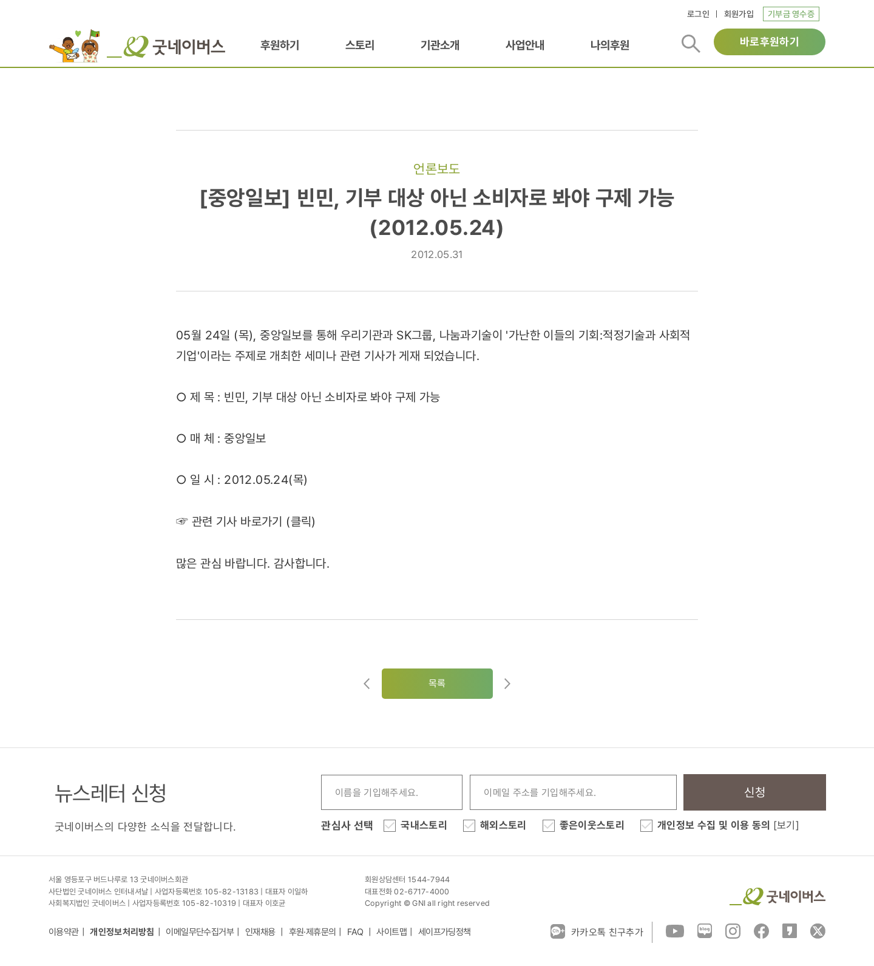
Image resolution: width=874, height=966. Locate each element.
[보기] (786, 825)
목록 (437, 683)
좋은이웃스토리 (592, 825)
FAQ (356, 932)
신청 (754, 792)
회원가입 (739, 14)
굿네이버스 (777, 896)
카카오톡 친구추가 (596, 931)
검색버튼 (691, 44)
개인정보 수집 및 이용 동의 (728, 825)
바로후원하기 (769, 41)
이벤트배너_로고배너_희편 (75, 46)
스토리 (359, 45)
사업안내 (525, 45)
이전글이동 (367, 683)
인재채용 (261, 932)
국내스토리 (424, 825)
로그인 (698, 14)
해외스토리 (503, 825)
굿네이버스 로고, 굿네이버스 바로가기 (166, 47)
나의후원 (610, 45)
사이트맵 (391, 932)
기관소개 (440, 45)
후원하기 (279, 45)
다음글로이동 (507, 683)
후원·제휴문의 (312, 932)
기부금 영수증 (791, 14)
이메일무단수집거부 (200, 932)
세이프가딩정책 (444, 932)
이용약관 (64, 932)
